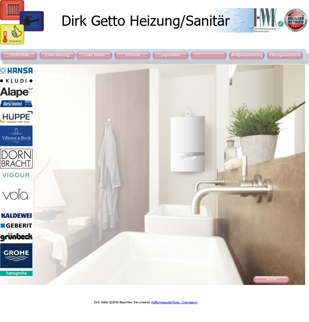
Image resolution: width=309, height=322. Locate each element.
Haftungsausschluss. (165, 302)
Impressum (189, 302)
